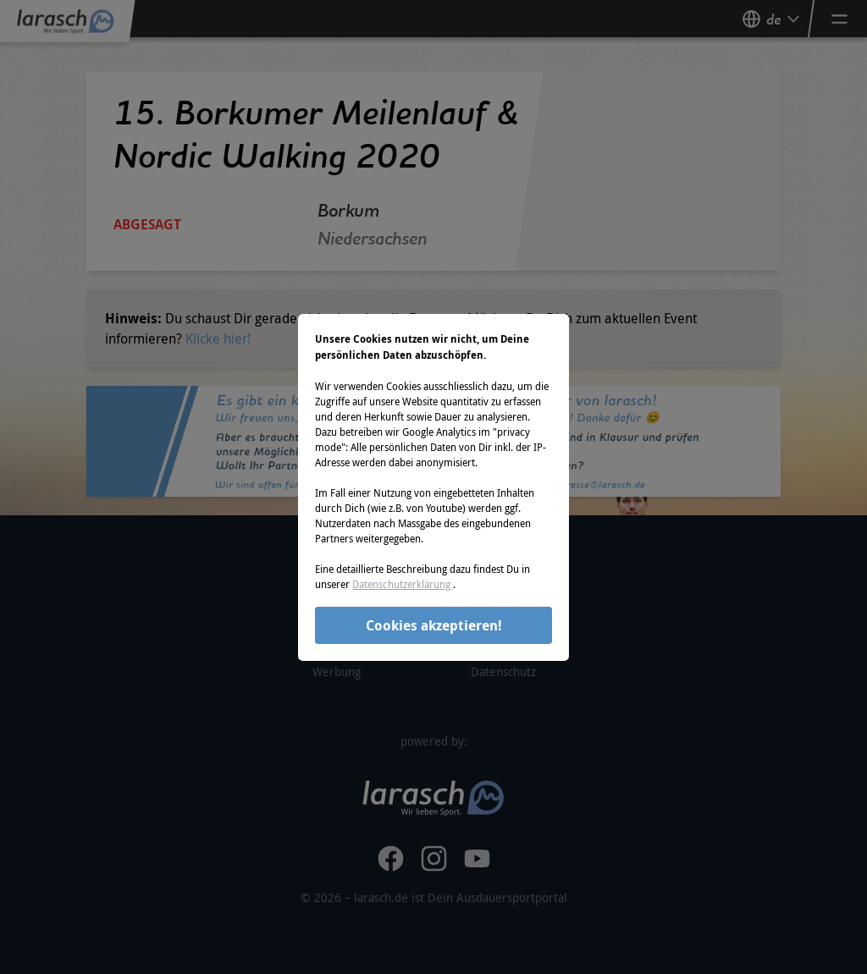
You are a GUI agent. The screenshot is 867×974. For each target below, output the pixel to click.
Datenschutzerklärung (402, 584)
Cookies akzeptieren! (434, 625)
